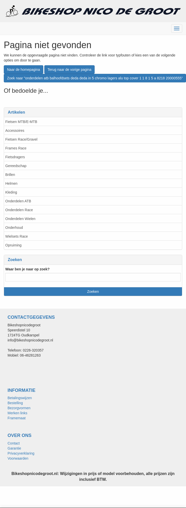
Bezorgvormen (19, 408)
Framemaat (17, 418)
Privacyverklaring (21, 453)
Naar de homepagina (23, 70)
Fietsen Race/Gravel (21, 139)
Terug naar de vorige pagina (69, 70)
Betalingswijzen (20, 398)
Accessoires (14, 131)
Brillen (10, 175)
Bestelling (15, 403)
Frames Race (15, 148)
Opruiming (13, 245)
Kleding (11, 192)
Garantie (14, 448)
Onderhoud (14, 228)
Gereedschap (15, 166)
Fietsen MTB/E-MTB (21, 122)
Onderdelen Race (19, 210)
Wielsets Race (16, 236)
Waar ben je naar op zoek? (27, 269)
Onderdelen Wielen (20, 219)
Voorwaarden (18, 458)
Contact (14, 443)
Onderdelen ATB (18, 201)
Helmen (11, 183)
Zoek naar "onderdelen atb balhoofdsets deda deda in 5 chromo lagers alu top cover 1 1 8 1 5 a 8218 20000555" (95, 78)
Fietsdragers (15, 157)
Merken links (17, 413)
